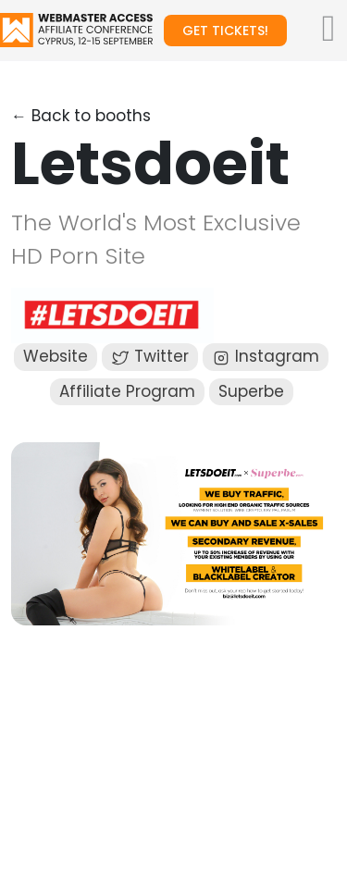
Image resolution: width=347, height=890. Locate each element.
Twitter (150, 356)
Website (55, 356)
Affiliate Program (127, 391)
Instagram (265, 356)
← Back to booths (81, 116)
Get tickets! (225, 30)
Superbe (251, 391)
